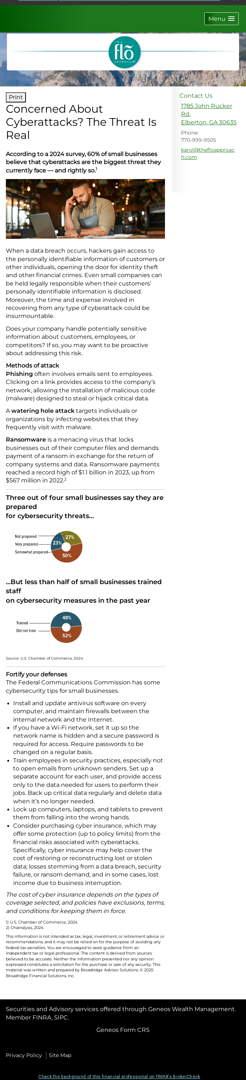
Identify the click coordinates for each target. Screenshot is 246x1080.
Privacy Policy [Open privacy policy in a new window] (24, 1051)
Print (16, 92)
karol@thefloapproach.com (208, 149)
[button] (221, 14)
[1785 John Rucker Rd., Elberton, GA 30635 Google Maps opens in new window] (209, 110)
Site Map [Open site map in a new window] (60, 1051)
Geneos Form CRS (123, 1025)
